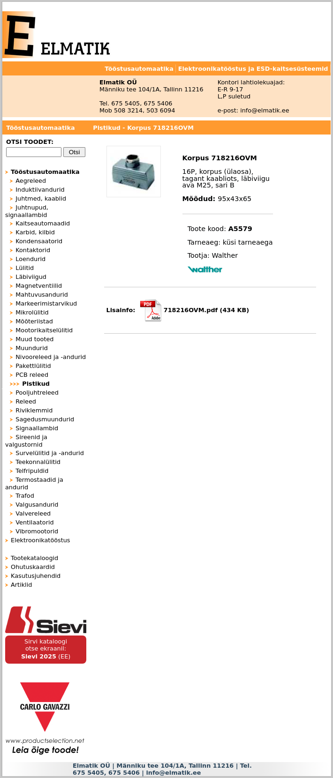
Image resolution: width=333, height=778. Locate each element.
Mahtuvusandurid (41, 294)
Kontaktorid (32, 250)
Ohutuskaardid (33, 566)
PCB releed (31, 374)
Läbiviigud (30, 276)
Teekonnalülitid (38, 461)
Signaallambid (36, 428)
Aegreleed (30, 180)
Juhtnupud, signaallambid (26, 211)
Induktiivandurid (39, 189)
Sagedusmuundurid (44, 419)
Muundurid (31, 348)
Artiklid (21, 584)
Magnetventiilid (38, 285)
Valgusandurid (36, 504)
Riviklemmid (34, 410)
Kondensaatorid (38, 241)
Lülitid (24, 267)
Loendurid (30, 258)
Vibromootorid (36, 531)
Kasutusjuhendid (36, 575)
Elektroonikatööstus (40, 540)
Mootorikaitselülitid (44, 330)
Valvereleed (33, 513)
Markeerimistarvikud (46, 303)
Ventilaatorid (34, 522)
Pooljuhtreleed (37, 392)
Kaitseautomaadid (42, 223)
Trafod (24, 495)
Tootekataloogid (34, 557)
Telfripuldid (31, 470)
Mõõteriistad (34, 321)
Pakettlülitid (33, 365)
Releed (25, 401)
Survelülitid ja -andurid (49, 452)
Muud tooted (34, 339)
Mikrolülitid (31, 312)
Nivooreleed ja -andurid (50, 356)
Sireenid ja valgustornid (26, 441)
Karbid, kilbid (35, 232)
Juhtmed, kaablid (40, 198)
